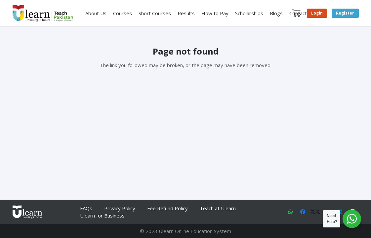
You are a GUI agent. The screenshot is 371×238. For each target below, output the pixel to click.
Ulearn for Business (102, 215)
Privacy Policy (119, 208)
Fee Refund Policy (167, 208)
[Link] (43, 13)
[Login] (317, 13)
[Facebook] (303, 212)
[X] (315, 212)
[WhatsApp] (290, 212)
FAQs (86, 208)
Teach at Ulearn (218, 208)
